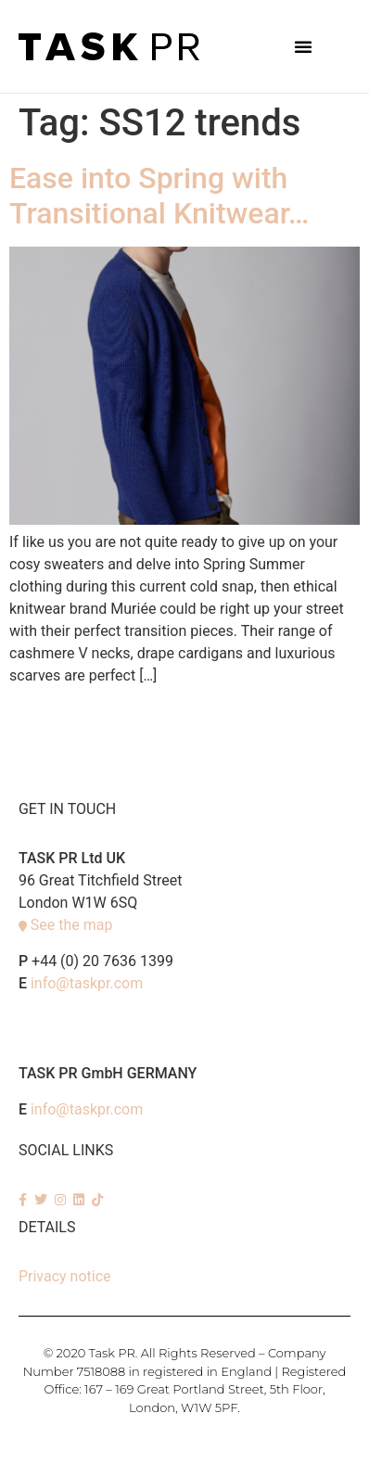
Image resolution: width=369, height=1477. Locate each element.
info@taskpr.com (87, 983)
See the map (72, 925)
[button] (303, 46)
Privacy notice (65, 1276)
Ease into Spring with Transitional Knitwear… (159, 195)
